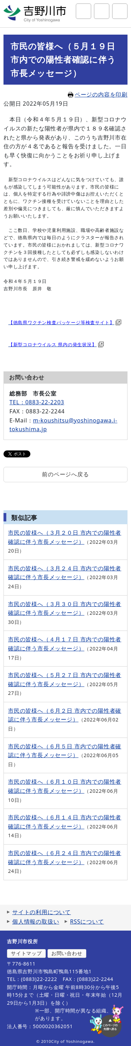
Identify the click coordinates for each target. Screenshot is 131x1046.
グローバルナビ (120, 11)
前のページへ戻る (65, 474)
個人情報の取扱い (35, 921)
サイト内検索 (83, 11)
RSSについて (87, 921)
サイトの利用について (41, 912)
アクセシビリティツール (101, 11)
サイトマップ (26, 953)
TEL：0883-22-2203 (36, 402)
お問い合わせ (66, 953)
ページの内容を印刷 (98, 94)
